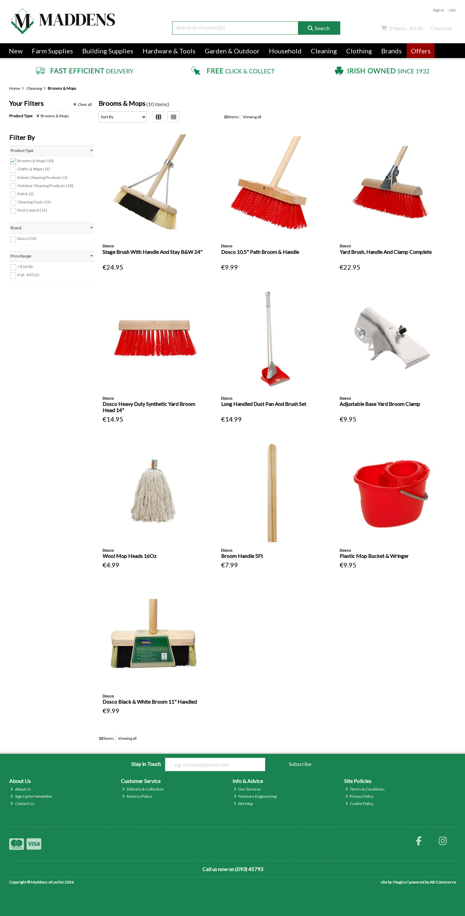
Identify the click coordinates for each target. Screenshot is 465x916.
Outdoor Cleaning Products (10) (45, 185)
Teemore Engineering (255, 796)
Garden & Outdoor (232, 51)
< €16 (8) (25, 266)
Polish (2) (25, 193)
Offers (421, 51)
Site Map (243, 803)
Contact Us (22, 803)
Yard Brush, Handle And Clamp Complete (386, 252)
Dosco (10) (26, 238)
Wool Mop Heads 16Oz (129, 556)
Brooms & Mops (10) (35, 160)
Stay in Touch (146, 764)
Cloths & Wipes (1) (33, 168)
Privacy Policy (359, 796)
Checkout (441, 28)
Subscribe (300, 764)
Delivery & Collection (143, 789)
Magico (399, 882)
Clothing (359, 51)
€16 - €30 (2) (28, 274)
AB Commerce (443, 882)
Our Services (247, 789)
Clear (82, 104)
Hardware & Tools (168, 51)
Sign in (438, 10)
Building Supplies (107, 51)
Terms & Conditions (365, 789)
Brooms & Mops (52, 116)
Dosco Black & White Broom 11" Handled (149, 701)
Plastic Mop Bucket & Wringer (374, 556)
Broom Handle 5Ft (242, 556)
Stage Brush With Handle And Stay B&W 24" (152, 252)
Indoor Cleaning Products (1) (42, 177)
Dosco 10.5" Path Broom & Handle (260, 252)
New (16, 51)
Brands (391, 51)
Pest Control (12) (32, 210)
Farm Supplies (52, 51)
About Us (20, 789)
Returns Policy (137, 796)
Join (452, 10)
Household (285, 51)
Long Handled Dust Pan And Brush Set (263, 404)
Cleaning (324, 51)
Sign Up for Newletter (31, 796)
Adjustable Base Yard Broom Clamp (380, 404)
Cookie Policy (359, 803)
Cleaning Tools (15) (34, 202)
